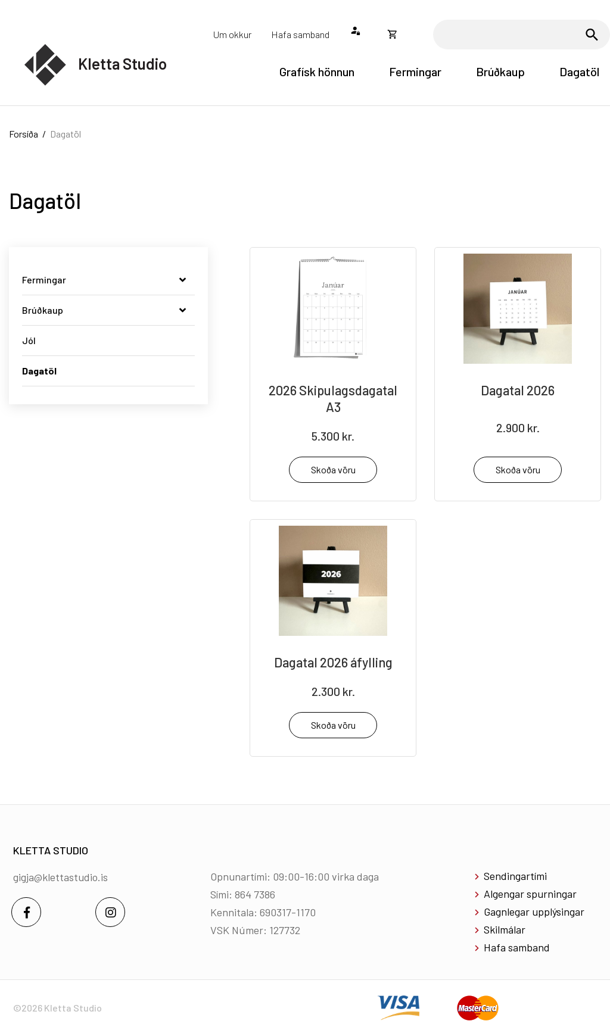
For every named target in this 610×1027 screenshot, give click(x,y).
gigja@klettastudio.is (60, 877)
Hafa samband (517, 947)
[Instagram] (110, 912)
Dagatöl (65, 133)
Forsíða (23, 133)
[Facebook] (26, 912)
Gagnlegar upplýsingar (534, 911)
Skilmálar (504, 929)
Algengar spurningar (530, 893)
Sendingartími (515, 875)
